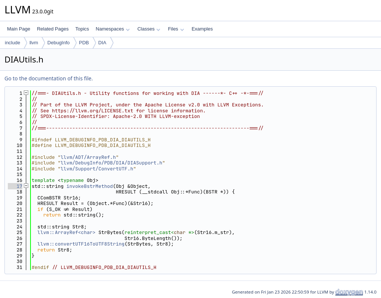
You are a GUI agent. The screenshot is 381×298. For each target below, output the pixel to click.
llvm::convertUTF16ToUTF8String (81, 244)
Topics (82, 29)
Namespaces (112, 29)
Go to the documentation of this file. (48, 78)
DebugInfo (58, 42)
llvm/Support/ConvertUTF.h (97, 169)
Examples (202, 29)
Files (176, 29)
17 (15, 186)
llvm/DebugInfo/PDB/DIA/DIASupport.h (111, 163)
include (12, 42)
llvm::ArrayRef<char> (67, 232)
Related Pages (52, 29)
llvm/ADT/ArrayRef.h (88, 157)
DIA (102, 42)
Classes (148, 29)
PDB (84, 42)
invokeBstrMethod (90, 186)
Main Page (18, 29)
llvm (33, 42)
